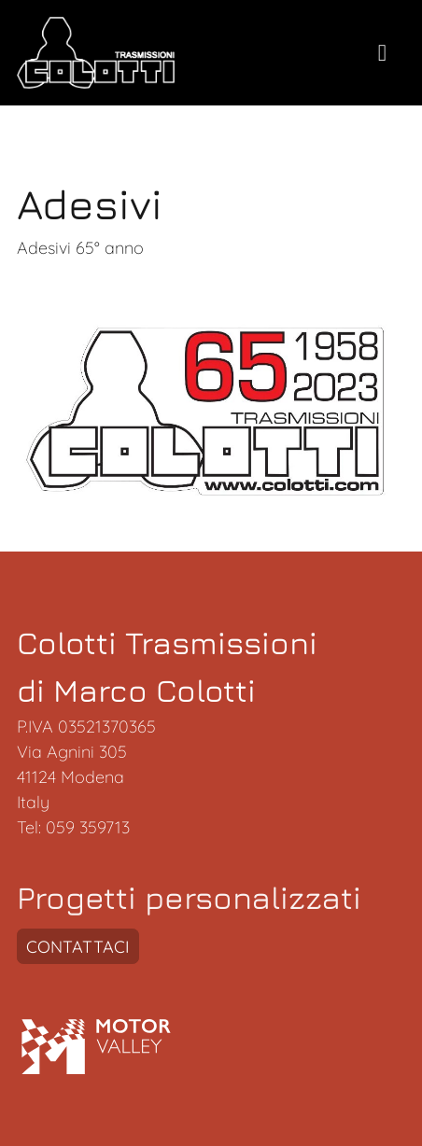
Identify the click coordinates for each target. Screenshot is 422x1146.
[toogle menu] (382, 53)
